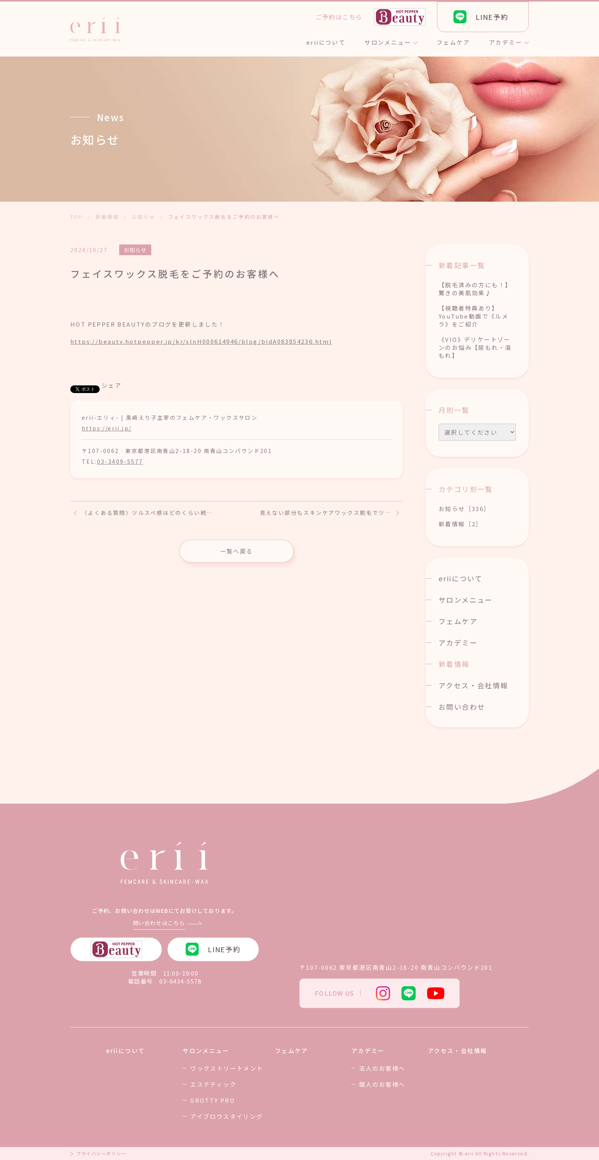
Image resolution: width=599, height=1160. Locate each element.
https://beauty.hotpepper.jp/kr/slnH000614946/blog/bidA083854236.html (201, 341)
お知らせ (135, 250)
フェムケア (458, 621)
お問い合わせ (462, 707)
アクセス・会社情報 (473, 685)
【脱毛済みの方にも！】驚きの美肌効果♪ (475, 289)
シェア (111, 385)
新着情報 (454, 664)
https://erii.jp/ (106, 428)
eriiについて (460, 578)
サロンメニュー (466, 600)
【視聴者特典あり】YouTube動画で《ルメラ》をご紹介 (473, 316)
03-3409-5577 (120, 461)
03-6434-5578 (180, 981)
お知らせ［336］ (465, 509)
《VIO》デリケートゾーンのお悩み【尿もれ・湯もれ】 (475, 347)
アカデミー (458, 642)
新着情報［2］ (460, 524)
